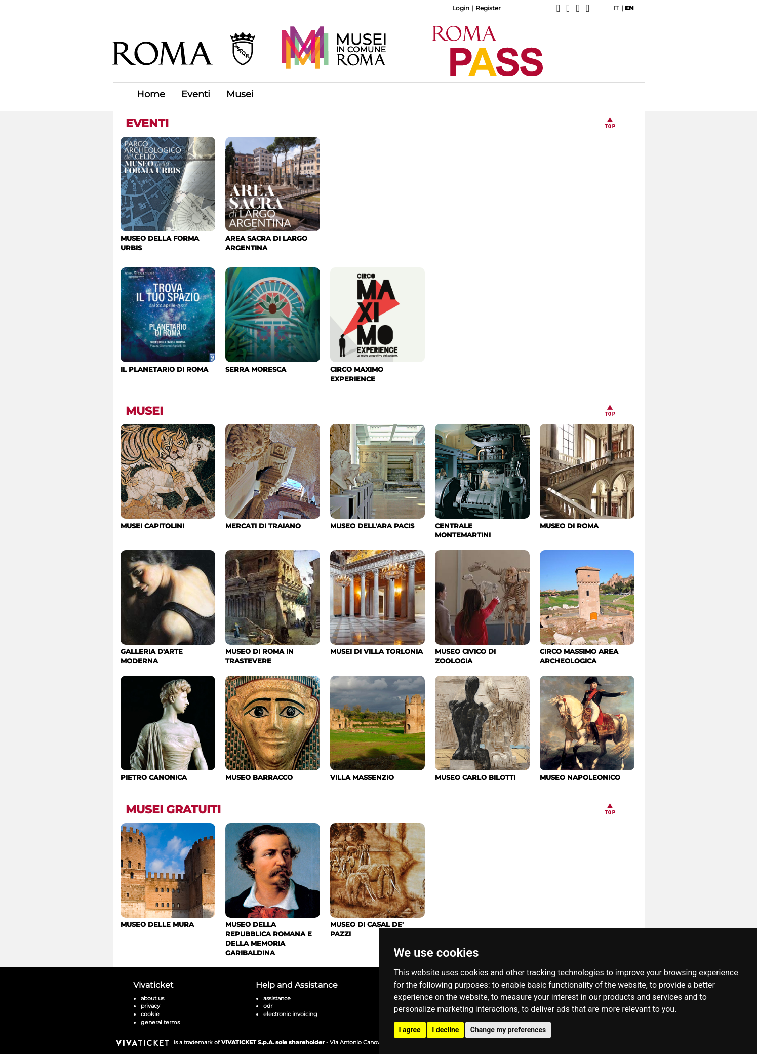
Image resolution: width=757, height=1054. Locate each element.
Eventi (195, 94)
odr (267, 1005)
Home (151, 94)
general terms (160, 1022)
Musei (240, 94)
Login (460, 8)
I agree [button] (410, 1030)
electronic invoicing (290, 1014)
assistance (277, 998)
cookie (150, 1014)
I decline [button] (445, 1030)
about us (152, 998)
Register (488, 8)
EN (629, 8)
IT (616, 8)
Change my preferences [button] (508, 1030)
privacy (150, 1005)
